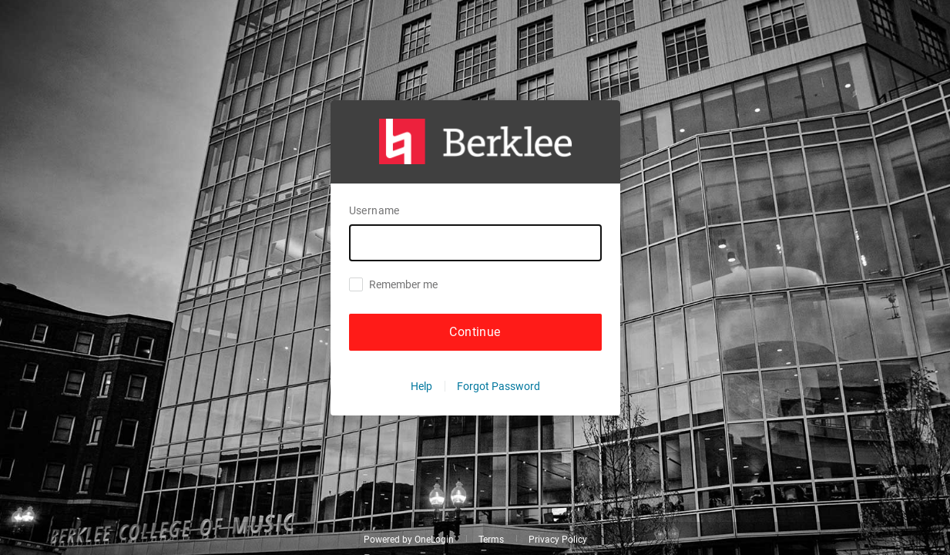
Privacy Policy (558, 539)
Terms (491, 539)
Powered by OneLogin (409, 539)
